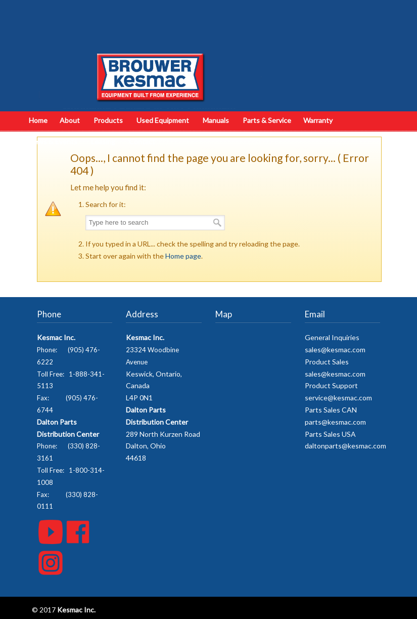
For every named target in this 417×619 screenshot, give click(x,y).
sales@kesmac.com (335, 349)
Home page (183, 256)
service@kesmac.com (338, 397)
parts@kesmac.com (335, 422)
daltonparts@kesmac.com (345, 445)
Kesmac (150, 58)
